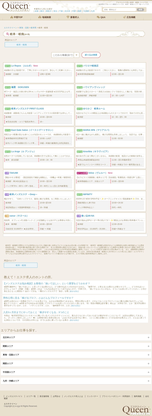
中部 (74, 11)
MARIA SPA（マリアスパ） (96, 130)
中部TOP (16, 17)
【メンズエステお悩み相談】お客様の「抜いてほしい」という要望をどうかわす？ (46, 283)
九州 (93, 11)
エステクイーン (10, 404)
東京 (42, 11)
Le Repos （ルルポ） (22, 65)
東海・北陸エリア (11, 355)
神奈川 (49, 11)
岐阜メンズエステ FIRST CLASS (27, 108)
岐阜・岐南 (22, 44)
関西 (79, 11)
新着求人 (73, 17)
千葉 (61, 11)
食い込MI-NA (87, 215)
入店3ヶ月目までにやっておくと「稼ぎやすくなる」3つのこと (36, 312)
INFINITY (87, 194)
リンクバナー (92, 396)
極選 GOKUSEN (20, 87)
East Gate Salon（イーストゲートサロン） (32, 130)
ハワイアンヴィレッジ (94, 87)
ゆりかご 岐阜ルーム (94, 108)
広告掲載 (129, 17)
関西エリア (8, 363)
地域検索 (44, 17)
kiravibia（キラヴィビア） (96, 151)
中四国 (86, 11)
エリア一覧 (31, 396)
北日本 (67, 11)
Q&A (101, 17)
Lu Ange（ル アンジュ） (23, 151)
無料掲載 (137, 396)
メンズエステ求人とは (73, 396)
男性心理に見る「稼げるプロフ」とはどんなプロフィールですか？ (38, 297)
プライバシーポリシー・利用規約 (116, 396)
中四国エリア (9, 372)
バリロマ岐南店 (90, 65)
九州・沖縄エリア (11, 381)
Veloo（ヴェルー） (97, 173)
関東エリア (8, 346)
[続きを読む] (74, 291)
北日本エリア (9, 337)
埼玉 (55, 11)
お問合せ (56, 396)
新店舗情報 (44, 396)
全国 (36, 11)
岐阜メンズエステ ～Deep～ (23, 194)
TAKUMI (14, 173)
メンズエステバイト (14, 396)
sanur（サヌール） (19, 215)
